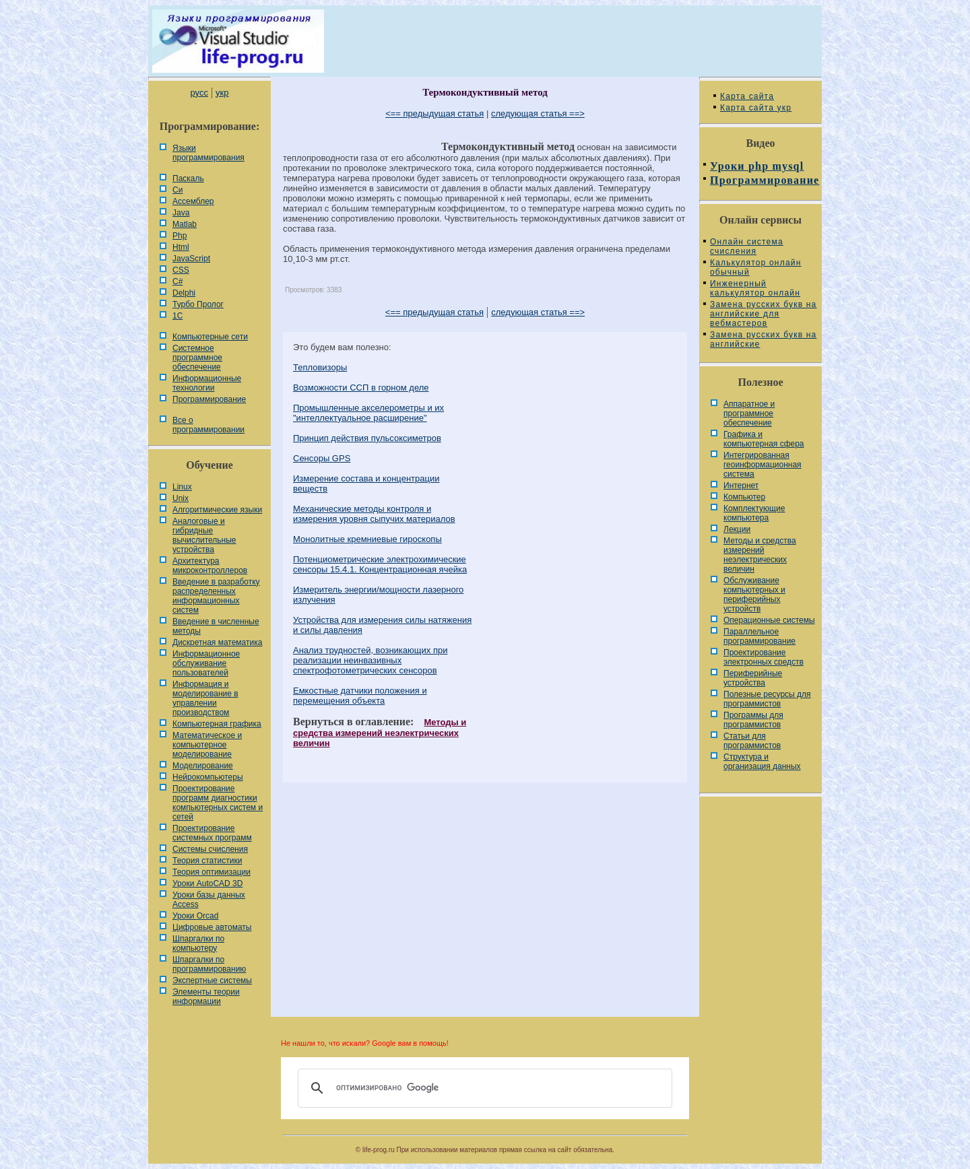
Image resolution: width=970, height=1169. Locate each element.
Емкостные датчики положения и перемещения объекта (360, 696)
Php (179, 235)
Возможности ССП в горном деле (361, 387)
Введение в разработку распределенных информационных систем (216, 596)
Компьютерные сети (210, 336)
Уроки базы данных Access (208, 899)
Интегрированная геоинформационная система (762, 464)
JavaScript (191, 258)
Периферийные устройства (752, 678)
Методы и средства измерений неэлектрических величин (379, 732)
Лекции (736, 529)
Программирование (209, 399)
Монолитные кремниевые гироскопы (367, 539)
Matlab (184, 224)
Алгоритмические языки (217, 509)
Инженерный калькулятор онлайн (755, 288)
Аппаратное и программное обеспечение (749, 413)
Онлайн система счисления (746, 246)
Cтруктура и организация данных (762, 761)
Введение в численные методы (215, 626)
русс (198, 93)
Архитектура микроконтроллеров (209, 565)
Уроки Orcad (195, 916)
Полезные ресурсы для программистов (767, 699)
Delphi (183, 293)
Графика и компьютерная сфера (763, 439)
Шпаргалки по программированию (209, 964)
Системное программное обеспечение (197, 357)
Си (177, 190)
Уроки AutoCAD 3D (207, 883)
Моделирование (202, 765)
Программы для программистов (753, 719)
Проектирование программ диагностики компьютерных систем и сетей (217, 803)
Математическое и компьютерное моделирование (207, 745)
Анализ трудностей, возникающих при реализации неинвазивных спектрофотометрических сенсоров (370, 660)
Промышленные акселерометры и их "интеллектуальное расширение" (368, 413)
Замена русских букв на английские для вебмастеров (763, 314)
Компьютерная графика (216, 724)
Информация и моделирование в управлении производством (205, 698)
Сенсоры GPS (321, 458)
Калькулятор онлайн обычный (756, 267)
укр (222, 93)
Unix (180, 498)
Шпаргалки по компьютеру (198, 943)
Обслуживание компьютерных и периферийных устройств (754, 594)
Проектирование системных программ (212, 833)
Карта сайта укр (755, 107)
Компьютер (744, 497)
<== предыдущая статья (434, 113)
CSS (180, 270)
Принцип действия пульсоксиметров (367, 438)
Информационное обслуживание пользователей (206, 663)
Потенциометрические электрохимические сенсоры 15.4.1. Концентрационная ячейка (380, 564)
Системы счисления (210, 849)
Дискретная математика (217, 642)
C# (177, 281)
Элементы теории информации (206, 996)
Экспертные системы (212, 980)
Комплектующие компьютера (754, 513)
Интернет (740, 485)
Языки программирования (208, 152)
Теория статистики (207, 860)
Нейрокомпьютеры (207, 777)
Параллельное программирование (759, 636)
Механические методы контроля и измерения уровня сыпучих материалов (374, 514)
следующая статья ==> (538, 113)
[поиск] (483, 1088)
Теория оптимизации (211, 872)
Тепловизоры (320, 367)
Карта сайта (747, 96)
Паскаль (188, 178)
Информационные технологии (206, 383)
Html (180, 247)
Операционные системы (769, 620)
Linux (182, 487)
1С (177, 316)
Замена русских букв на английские (763, 339)
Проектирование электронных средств (763, 657)
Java (180, 213)
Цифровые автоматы (211, 927)
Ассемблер (193, 201)
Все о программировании (208, 424)
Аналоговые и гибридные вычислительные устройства (204, 535)
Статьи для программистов (752, 740)
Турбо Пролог (198, 304)
